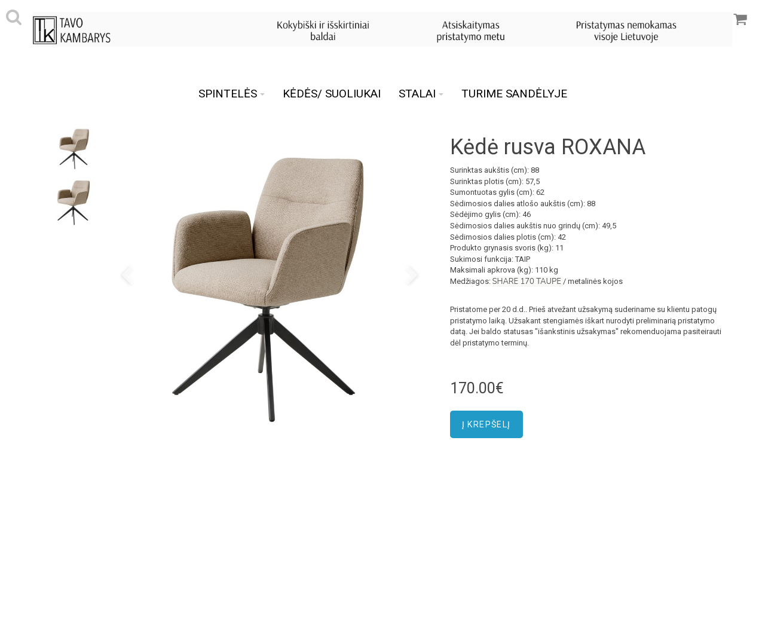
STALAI (421, 93)
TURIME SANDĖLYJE (514, 93)
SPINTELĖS (231, 93)
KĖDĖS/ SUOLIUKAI (332, 93)
